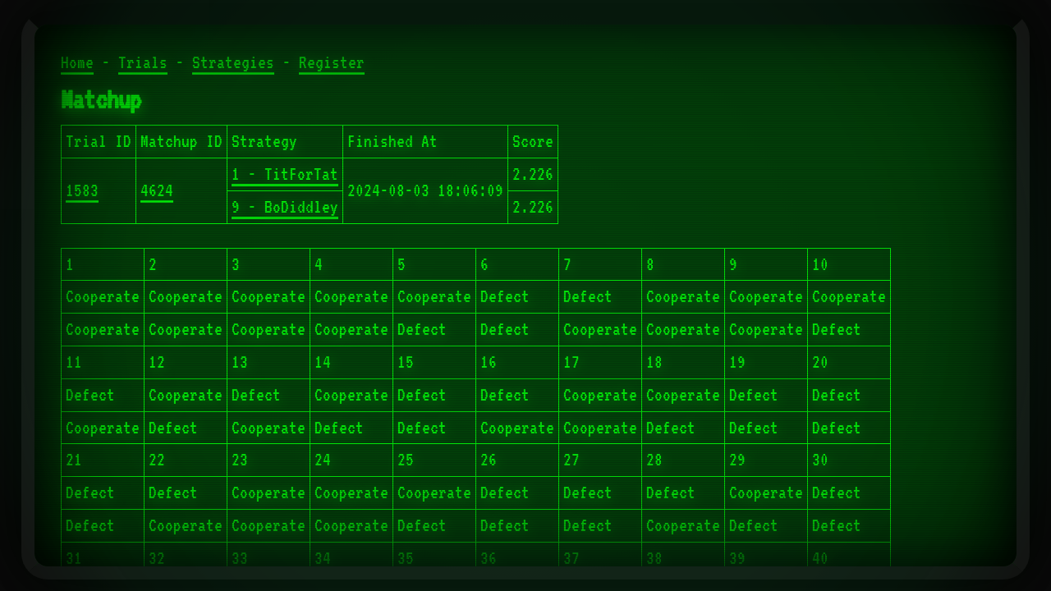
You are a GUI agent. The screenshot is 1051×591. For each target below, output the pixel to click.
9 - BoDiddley (285, 207)
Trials (143, 62)
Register (332, 62)
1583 (82, 190)
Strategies (233, 62)
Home (77, 62)
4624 (156, 190)
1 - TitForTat (285, 174)
